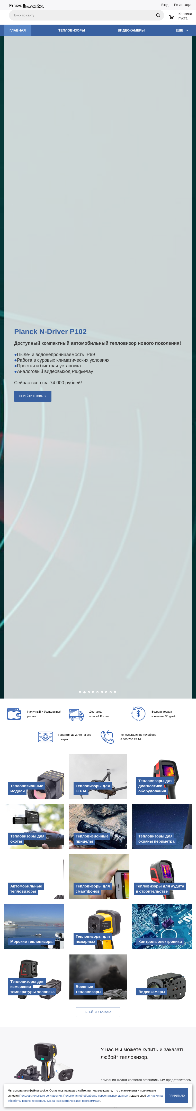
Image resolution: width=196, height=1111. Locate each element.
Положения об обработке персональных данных (95, 1095)
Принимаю (176, 1095)
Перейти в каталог (98, 1012)
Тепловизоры (71, 30)
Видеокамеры (131, 30)
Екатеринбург (33, 5)
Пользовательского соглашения (40, 1095)
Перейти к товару (32, 396)
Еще (181, 30)
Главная (18, 30)
